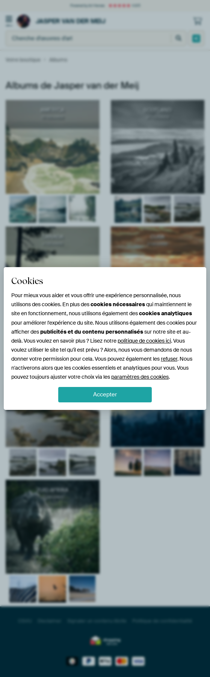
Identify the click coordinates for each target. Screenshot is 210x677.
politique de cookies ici (144, 340)
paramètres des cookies (140, 376)
